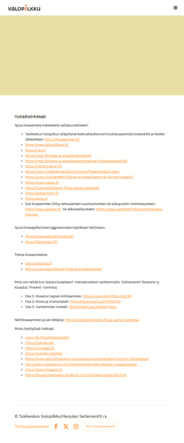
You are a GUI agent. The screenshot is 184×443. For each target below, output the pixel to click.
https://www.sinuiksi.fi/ (43, 209)
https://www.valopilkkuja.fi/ (46, 144)
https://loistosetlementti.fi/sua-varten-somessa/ (62, 188)
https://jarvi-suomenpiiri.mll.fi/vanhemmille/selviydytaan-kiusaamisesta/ (81, 364)
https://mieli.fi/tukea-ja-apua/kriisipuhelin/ (58, 155)
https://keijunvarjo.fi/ (41, 242)
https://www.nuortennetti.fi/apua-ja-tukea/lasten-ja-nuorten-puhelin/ (79, 177)
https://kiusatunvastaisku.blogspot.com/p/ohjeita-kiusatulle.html (76, 375)
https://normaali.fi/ (40, 348)
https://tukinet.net (39, 343)
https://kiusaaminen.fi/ (62, 139)
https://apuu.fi (36, 198)
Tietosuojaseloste (32, 426)
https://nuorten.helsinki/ (44, 353)
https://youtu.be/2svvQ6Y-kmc (93, 307)
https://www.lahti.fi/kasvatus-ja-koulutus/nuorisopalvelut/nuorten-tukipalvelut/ (87, 358)
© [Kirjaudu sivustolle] (17, 416)
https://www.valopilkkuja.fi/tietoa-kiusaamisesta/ (63, 269)
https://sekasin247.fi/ (42, 193)
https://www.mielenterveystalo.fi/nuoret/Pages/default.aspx (72, 171)
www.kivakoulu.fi (38, 263)
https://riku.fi (35, 150)
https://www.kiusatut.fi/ (43, 369)
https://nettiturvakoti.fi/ (43, 166)
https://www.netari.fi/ (42, 182)
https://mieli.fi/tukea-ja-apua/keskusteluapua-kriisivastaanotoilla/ (76, 161)
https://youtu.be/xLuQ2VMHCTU (95, 301)
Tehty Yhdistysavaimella (100, 426)
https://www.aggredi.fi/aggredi (49, 236)
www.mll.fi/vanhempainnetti (47, 337)
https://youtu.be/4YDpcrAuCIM (107, 296)
